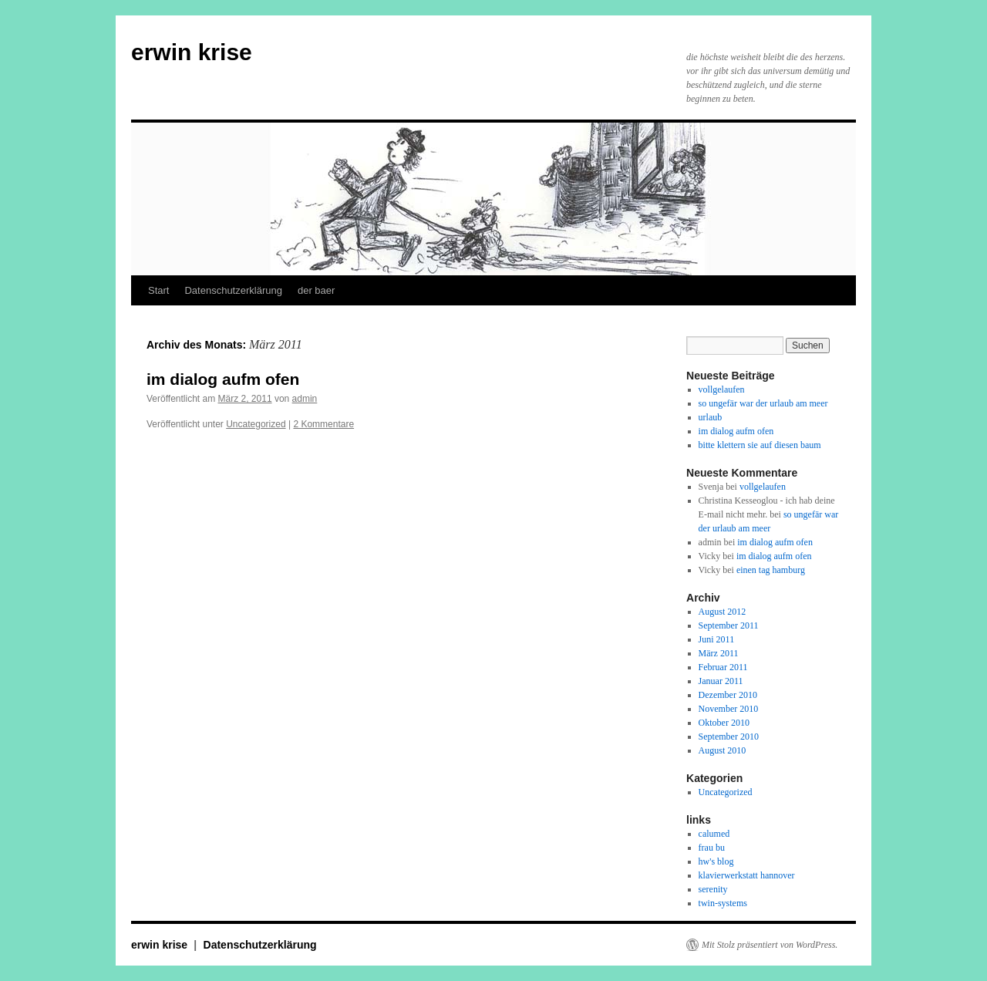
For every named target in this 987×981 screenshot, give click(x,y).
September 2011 (729, 625)
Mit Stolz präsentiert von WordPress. (769, 944)
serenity (713, 889)
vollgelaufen (722, 389)
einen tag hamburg (770, 570)
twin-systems (723, 903)
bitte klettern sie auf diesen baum (760, 445)
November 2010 (729, 708)
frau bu (712, 847)
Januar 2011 (721, 681)
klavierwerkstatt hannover (747, 875)
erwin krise (191, 52)
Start (158, 290)
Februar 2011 (723, 667)
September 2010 (729, 736)
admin (305, 398)
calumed (714, 833)
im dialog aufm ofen (223, 379)
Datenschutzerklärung (232, 290)
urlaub (711, 417)
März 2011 (719, 653)
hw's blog (716, 861)
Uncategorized (255, 424)
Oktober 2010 (724, 722)
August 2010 (722, 750)
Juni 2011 (717, 639)
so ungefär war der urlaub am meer (763, 403)
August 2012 (722, 611)
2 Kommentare (323, 424)
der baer (316, 290)
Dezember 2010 (728, 694)
